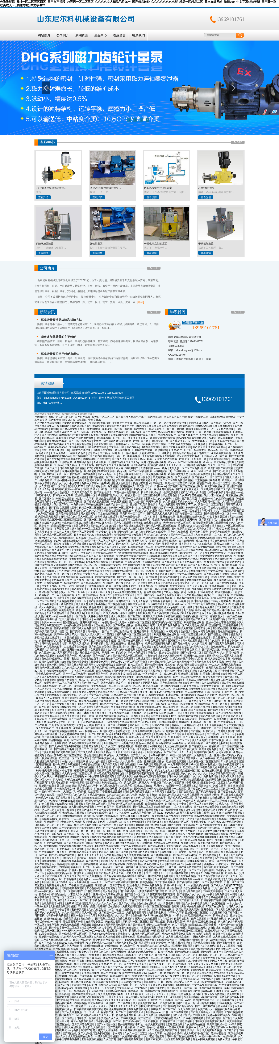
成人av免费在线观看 (189, 456)
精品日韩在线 (97, 794)
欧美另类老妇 (145, 486)
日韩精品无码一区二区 (215, 456)
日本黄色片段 (98, 900)
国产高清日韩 (78, 631)
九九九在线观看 (221, 888)
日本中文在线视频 (80, 450)
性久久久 (60, 1036)
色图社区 (159, 731)
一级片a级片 (150, 577)
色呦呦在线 (228, 1000)
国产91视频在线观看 (217, 834)
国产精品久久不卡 (180, 441)
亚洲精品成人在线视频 (72, 812)
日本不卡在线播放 (86, 704)
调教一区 (52, 664)
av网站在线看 (194, 864)
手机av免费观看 (137, 652)
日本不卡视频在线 (151, 492)
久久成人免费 (138, 543)
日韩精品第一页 (159, 441)
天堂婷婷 (158, 734)
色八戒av (67, 824)
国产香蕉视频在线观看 (55, 737)
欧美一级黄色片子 (81, 951)
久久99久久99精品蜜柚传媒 (57, 776)
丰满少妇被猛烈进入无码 (219, 879)
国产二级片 (75, 719)
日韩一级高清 (213, 692)
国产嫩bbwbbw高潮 (227, 1027)
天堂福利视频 (79, 985)
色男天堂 (128, 834)
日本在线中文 (153, 979)
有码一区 (199, 982)
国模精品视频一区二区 (101, 477)
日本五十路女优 (92, 719)
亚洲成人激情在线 (83, 522)
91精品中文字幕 (112, 537)
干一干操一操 (92, 1012)
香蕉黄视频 (192, 782)
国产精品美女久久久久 (73, 429)
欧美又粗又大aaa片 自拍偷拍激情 (75, 438)
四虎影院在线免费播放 (54, 558)
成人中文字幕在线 (111, 973)
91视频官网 (140, 534)
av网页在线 (41, 927)
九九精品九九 (115, 821)
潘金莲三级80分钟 (73, 921)
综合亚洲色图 (170, 495)
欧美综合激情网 (112, 719)
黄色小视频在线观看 (87, 610)
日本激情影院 (182, 985)
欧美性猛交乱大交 (178, 474)
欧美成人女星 (172, 510)
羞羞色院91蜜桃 (197, 927)
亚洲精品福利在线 (231, 664)
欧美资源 (184, 459)
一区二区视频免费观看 (160, 598)
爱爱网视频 (50, 845)
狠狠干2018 (106, 595)
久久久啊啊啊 (187, 540)
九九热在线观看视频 (176, 746)
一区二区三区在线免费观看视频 (169, 423)
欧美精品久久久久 (109, 1018)
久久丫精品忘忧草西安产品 (229, 510)
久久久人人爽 (62, 531)
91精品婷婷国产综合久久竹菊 (169, 564)
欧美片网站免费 (208, 749)
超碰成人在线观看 (121, 483)
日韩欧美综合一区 (189, 1030)
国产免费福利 (121, 670)
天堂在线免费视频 (108, 513)
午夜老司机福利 (180, 918)
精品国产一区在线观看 (179, 785)
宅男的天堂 (149, 537)
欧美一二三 (83, 749)
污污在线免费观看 (143, 758)
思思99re (93, 453)
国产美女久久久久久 (63, 704)
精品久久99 (224, 604)
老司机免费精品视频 (115, 1009)
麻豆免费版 (53, 459)
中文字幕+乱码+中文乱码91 (198, 979)
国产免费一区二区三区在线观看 (186, 486)
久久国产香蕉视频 (232, 812)
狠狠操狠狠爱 (62, 628)
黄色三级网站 (218, 646)
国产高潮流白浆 (211, 649)
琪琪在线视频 (203, 706)
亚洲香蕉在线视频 (92, 1039)
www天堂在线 (64, 555)
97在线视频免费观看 (106, 788)
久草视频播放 (79, 543)
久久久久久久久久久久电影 (122, 794)
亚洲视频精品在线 (188, 697)
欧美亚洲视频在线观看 (167, 634)
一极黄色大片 (116, 619)
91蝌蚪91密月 (170, 991)
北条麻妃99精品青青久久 (142, 951)
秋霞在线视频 (173, 616)
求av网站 (117, 1033)
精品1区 (64, 631)
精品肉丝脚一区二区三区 (170, 758)
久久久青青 (234, 918)
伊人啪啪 (58, 779)
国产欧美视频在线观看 (101, 601)
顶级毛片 (153, 652)
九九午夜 (54, 725)
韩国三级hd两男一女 (172, 831)
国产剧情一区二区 (135, 894)
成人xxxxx (190, 537)
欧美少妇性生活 (61, 589)
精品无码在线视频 (79, 546)
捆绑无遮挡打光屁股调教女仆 (88, 997)
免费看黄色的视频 (181, 933)
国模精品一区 (160, 658)
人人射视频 (54, 697)
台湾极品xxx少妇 (110, 697)
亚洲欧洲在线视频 (72, 815)
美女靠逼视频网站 (116, 643)
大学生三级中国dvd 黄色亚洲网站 (112, 441)
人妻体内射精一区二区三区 (134, 622)
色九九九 (98, 598)
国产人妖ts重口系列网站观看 (145, 501)
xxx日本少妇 (180, 915)
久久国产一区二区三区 (47, 815)
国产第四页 (205, 519)
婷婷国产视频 (177, 589)
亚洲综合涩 (65, 462)
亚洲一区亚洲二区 (201, 471)
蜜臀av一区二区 (233, 770)
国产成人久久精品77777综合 (204, 564)
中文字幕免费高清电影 (223, 773)
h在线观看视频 (173, 610)
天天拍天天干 (86, 664)
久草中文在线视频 (234, 725)
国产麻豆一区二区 (139, 725)
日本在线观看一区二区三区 (57, 685)
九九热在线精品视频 (117, 818)
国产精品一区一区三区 (112, 912)
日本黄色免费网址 (151, 447)
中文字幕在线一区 (98, 1003)
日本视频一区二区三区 (89, 537)
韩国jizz (218, 543)
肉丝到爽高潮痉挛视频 (203, 688)
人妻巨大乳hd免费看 (75, 791)
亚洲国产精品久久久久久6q (124, 462)
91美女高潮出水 (48, 933)
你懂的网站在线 (153, 592)
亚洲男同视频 (43, 764)
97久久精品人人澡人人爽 (86, 634)
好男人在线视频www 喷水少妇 (128, 580)
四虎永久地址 (185, 501)
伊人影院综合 (156, 836)
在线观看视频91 (48, 818)
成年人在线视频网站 (58, 425)
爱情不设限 (146, 468)
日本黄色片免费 (148, 909)
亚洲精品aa (236, 628)
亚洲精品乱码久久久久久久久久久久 (188, 773)
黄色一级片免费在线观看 (211, 562)
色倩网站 (168, 876)
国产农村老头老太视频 (74, 477)
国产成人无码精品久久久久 (111, 568)
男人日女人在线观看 (94, 1027)
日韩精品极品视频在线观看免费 (211, 522)
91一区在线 (140, 1000)
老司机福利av (93, 800)
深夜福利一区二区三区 (135, 921)
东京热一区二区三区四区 (215, 849)
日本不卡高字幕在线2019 (186, 649)
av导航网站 (165, 676)
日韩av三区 (179, 927)
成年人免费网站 (234, 571)
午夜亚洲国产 (128, 613)
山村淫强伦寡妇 (168, 722)
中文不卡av (229, 610)
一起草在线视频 (85, 767)
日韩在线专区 (81, 525)
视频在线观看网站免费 (158, 643)
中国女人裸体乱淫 (201, 936)
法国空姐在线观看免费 (178, 1039)
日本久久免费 (99, 589)
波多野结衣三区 (95, 921)
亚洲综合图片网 (115, 468)
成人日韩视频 (166, 903)
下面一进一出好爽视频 (128, 456)
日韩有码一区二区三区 (47, 667)
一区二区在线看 (191, 510)
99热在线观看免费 (155, 640)
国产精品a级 (172, 685)
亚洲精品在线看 (207, 537)
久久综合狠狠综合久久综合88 (159, 456)
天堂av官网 (209, 809)
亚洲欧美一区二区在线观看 (88, 728)
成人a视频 (202, 540)
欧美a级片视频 (44, 770)
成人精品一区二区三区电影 (77, 773)
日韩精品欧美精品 (111, 954)
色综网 (176, 906)
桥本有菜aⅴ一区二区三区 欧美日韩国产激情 (141, 444)
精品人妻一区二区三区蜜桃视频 (226, 450)
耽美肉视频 (125, 840)
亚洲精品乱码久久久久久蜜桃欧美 (214, 425)
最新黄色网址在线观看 (72, 734)
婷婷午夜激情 (81, 434)
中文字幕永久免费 (99, 571)
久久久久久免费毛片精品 (205, 776)
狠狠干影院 (130, 586)
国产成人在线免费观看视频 (114, 549)
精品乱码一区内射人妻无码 (133, 716)
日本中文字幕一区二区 (189, 803)
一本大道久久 (235, 903)
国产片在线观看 (123, 522)
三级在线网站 (182, 471)
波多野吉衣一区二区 (117, 504)
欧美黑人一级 (230, 480)
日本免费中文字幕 (96, 447)
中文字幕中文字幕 (124, 595)
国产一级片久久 (102, 655)
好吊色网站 (141, 625)
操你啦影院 (178, 528)
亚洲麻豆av (203, 598)
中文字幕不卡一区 (202, 441)
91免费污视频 (119, 501)
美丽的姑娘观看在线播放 (147, 522)
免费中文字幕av (91, 483)
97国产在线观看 (161, 725)
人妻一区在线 (217, 495)
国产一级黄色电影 (130, 516)
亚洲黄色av (107, 861)
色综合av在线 (89, 797)
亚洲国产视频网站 (182, 945)
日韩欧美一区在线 (120, 574)
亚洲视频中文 (128, 486)
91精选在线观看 (214, 873)
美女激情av (206, 555)
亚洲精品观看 (104, 979)
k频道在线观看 (94, 676)
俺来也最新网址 (176, 580)
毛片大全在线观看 (224, 519)
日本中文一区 (230, 692)
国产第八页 (122, 543)
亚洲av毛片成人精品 (66, 465)
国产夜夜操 (65, 640)
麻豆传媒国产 (201, 453)
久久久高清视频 (161, 613)
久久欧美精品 (52, 477)
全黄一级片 (62, 474)
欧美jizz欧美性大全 (216, 553)
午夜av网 (207, 510)
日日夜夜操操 (130, 453)
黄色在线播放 (123, 450)
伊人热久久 (224, 921)
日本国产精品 (164, 571)
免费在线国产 (125, 918)
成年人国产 (154, 543)
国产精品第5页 (100, 667)
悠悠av (166, 933)
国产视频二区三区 (96, 803)
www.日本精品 (104, 522)
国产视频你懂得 (117, 604)
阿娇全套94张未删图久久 (120, 734)
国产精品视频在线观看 (131, 1039)
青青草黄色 (165, 927)
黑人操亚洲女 (225, 1006)
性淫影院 (218, 1012)
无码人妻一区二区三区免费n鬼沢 (188, 468)
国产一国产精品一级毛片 (217, 423)
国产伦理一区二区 (191, 652)
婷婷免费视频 (144, 734)
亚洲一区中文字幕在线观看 (221, 622)
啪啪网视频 (55, 740)
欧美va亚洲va (161, 692)
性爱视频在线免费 (210, 673)
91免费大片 (233, 562)
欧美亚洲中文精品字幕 (47, 716)
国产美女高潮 (189, 498)
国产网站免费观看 (227, 583)
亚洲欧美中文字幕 (122, 423)
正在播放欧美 (103, 625)
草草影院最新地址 (103, 444)
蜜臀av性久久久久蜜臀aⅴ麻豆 (197, 546)
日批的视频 (41, 507)
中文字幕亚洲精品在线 (190, 574)
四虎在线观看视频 (105, 577)
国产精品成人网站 (218, 634)
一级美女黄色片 (77, 453)
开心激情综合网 (123, 631)
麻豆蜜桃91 (102, 885)
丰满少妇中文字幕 (106, 531)
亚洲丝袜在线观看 (77, 649)
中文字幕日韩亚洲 (217, 516)
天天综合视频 (96, 991)
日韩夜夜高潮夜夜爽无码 (140, 773)
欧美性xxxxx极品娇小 (114, 652)
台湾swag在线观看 (131, 982)
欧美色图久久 (225, 537)
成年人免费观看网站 (58, 692)
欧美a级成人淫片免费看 (165, 815)
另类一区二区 (58, 486)
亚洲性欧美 (144, 477)
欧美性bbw (231, 873)
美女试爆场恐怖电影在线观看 (75, 845)
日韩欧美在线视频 (109, 628)
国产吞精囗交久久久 (116, 598)
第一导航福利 (133, 432)
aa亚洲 (213, 438)
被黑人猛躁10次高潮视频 (167, 646)
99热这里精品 (135, 864)
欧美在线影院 (219, 818)
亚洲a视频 (134, 568)
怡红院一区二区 (109, 489)
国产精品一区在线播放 (83, 474)
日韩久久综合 (87, 465)
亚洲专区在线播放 (169, 652)
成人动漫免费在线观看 (137, 855)
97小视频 (101, 604)
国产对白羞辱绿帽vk (101, 456)
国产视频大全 (49, 571)
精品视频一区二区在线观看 (224, 746)
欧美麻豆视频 (219, 598)
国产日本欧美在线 (165, 882)
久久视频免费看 (66, 601)
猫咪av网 (116, 879)
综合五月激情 (104, 767)
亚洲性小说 (195, 423)
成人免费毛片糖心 (120, 858)
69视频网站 (92, 779)
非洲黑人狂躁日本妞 (229, 731)
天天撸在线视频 (225, 429)
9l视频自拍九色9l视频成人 (215, 767)
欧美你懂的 (134, 682)
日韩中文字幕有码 (213, 891)
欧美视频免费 (198, 571)
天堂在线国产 (76, 891)
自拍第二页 (220, 701)
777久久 (192, 504)
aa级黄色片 (99, 619)
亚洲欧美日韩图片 (90, 622)
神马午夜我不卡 (100, 679)
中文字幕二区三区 (209, 1000)
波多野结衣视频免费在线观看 (223, 779)
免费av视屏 (112, 815)
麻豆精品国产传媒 (61, 525)
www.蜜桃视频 (218, 939)
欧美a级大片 (228, 776)
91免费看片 (137, 818)
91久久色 (173, 818)
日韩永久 (87, 619)
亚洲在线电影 (168, 516)
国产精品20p (214, 610)
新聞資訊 (81, 35)
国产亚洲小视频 (43, 574)
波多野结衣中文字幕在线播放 (195, 543)
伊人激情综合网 (224, 558)
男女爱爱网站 (88, 513)
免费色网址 (149, 719)
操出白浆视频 (110, 486)
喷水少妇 (170, 664)
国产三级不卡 (116, 1027)
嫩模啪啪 (218, 706)
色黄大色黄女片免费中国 (218, 589)
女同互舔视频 (153, 670)
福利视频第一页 (123, 534)
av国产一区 (64, 794)
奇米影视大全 (133, 966)
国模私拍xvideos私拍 (169, 767)
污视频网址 (41, 510)
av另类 (97, 936)
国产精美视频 (49, 827)
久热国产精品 (218, 619)
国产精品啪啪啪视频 (171, 682)
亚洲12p (174, 891)
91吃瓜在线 (175, 737)
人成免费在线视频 (142, 731)
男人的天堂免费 (85, 604)
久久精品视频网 (230, 852)
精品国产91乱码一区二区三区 (214, 483)
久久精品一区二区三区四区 (57, 534)
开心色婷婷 (93, 888)
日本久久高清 (222, 991)
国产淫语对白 (47, 498)
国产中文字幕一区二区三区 (64, 927)
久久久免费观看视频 (205, 568)
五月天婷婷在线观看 (83, 1024)
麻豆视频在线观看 (132, 779)
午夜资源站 (105, 701)
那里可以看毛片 (63, 432)
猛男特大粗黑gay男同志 (219, 667)
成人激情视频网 (159, 553)
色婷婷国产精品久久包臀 (137, 564)
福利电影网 (107, 682)
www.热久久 (51, 492)
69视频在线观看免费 (178, 667)
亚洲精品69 (48, 438)
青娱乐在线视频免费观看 (220, 613)
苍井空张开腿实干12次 (164, 716)
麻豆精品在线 (164, 743)
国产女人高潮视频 (141, 646)
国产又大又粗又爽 (158, 558)
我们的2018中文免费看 (197, 888)
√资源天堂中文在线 (110, 564)
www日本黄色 (77, 586)
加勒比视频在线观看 (46, 758)
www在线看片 (101, 879)
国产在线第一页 (108, 824)
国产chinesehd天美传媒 (102, 933)
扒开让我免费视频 (63, 604)
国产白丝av (149, 432)
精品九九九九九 (183, 568)
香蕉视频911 (185, 525)
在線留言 (119, 35)
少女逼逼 (165, 649)
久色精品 (39, 553)
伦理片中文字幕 (85, 498)
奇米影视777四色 (49, 592)
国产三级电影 (82, 432)
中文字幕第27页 (175, 864)
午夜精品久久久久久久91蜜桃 (69, 954)
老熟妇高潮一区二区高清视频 (147, 897)
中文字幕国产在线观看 (82, 670)
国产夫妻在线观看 (97, 812)
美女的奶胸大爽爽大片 (84, 549)
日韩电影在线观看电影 (54, 643)
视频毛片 (235, 634)
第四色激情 (197, 549)
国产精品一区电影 (110, 453)
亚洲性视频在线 (95, 586)
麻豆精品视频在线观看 (47, 637)
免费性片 (80, 821)
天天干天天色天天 (82, 492)
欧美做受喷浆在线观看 (163, 438)
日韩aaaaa (160, 486)
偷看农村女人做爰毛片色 (121, 425)
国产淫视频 (122, 852)
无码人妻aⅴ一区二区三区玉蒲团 (129, 661)
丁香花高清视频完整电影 (63, 731)
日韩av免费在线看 (152, 885)
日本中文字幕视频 (119, 812)
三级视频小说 (199, 495)
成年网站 (122, 725)
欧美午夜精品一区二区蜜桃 (203, 743)
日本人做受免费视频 (213, 994)
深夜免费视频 (126, 746)
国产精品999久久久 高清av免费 (222, 652)
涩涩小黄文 (133, 885)
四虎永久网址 (174, 595)
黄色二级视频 (128, 815)
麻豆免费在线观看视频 (133, 1030)
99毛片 (175, 613)
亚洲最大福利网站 (218, 459)
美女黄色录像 (110, 891)
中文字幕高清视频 (178, 764)
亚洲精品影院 (220, 628)
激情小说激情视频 (200, 474)
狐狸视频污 (65, 434)
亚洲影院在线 (175, 888)
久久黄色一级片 (132, 610)
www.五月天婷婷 (208, 694)
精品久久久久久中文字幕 (66, 483)
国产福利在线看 (199, 531)
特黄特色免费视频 (126, 1015)
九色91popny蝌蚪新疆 (71, 800)
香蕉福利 (64, 994)
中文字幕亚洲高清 (62, 688)
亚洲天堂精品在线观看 (154, 462)
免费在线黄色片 (83, 462)
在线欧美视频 (171, 492)
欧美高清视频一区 (153, 685)
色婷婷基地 (67, 595)
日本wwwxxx (170, 900)
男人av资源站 (119, 960)
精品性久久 (140, 429)
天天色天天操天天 (48, 516)
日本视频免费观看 (143, 858)
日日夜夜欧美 (138, 598)
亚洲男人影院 (150, 682)
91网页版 (153, 549)
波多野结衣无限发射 (167, 546)
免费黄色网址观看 (57, 885)
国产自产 (107, 631)
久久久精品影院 (48, 610)
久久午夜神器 (208, 758)
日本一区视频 (204, 432)
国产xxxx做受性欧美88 (213, 824)
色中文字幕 (221, 858)
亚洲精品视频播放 (154, 761)
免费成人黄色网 (96, 821)
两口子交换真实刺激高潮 (177, 447)
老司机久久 (232, 906)
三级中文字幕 (232, 543)
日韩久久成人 (232, 477)
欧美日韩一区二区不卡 (121, 507)
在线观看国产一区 (67, 655)
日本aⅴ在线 (212, 966)
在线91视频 (230, 1036)
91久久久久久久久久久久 (124, 1006)
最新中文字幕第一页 (139, 604)
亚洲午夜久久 (124, 601)
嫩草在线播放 (199, 918)
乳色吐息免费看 (90, 658)
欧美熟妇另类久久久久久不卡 (165, 465)
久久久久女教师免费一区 (181, 661)
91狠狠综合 (55, 1027)
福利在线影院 (67, 537)
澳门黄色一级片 (67, 553)
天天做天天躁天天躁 (99, 592)
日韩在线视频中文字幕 (83, 994)
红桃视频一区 (136, 991)
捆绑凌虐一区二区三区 (171, 537)
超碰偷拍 (170, 803)
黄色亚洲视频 (231, 728)
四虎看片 (64, 818)
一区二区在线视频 (176, 964)
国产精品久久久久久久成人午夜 (180, 555)
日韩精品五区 (69, 858)
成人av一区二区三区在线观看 (185, 462)
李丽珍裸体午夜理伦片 (131, 474)
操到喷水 (44, 525)
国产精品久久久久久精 (131, 531)
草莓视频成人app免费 (165, 607)
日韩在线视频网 (95, 504)
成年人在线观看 (72, 1027)
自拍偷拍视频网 (73, 625)
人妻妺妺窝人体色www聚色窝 (55, 616)
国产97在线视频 (149, 861)
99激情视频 (80, 1003)
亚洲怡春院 (86, 885)
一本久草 (91, 915)
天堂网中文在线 (93, 480)
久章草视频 (100, 462)
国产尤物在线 (183, 477)
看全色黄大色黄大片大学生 (131, 555)
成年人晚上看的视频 (85, 824)
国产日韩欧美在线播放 (104, 758)
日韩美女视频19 (190, 685)
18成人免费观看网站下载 (171, 504)
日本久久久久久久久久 (95, 713)
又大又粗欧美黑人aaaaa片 (123, 740)
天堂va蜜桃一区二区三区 (177, 522)
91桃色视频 (217, 897)
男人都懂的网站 (194, 692)
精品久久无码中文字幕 (199, 528)
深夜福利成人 (43, 495)
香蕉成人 (191, 679)
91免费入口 (171, 812)
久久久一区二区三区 (219, 465)
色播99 (53, 800)
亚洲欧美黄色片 (224, 555)
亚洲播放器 (48, 882)
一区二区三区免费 (144, 571)
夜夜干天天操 (223, 489)
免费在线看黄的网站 (177, 731)
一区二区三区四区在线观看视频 (121, 882)
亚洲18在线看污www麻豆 (66, 489)
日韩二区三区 (136, 664)
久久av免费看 (58, 453)
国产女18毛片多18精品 (193, 492)
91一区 (65, 450)
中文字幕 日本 (117, 447)
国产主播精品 (186, 791)
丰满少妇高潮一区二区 (218, 1018)
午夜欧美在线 (200, 903)
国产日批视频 (215, 840)
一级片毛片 (93, 954)
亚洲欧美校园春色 (221, 453)
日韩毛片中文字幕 (63, 495)
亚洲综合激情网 (141, 519)
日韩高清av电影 (76, 710)
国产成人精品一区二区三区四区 (183, 957)
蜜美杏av (209, 864)
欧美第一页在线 (87, 858)
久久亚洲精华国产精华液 (224, 912)
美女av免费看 (104, 534)
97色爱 (221, 957)
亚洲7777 (161, 773)
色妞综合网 (117, 562)
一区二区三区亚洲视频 (194, 634)
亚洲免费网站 (136, 643)
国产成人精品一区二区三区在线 (164, 800)
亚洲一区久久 (220, 704)
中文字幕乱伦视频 (224, 462)
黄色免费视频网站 (228, 631)
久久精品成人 (196, 966)
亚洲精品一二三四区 (103, 942)
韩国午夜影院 (72, 658)
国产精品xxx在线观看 (187, 951)
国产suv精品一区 (107, 474)
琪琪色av (67, 522)
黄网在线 (224, 434)
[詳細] (140, 302)
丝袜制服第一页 (163, 471)
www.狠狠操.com (89, 731)
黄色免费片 (95, 607)
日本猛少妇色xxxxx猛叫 (48, 921)
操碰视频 (52, 553)
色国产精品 (206, 558)
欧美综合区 (157, 631)
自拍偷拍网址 (49, 861)
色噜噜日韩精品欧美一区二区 (186, 553)
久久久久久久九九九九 (145, 574)
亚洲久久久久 (101, 951)
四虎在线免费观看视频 (170, 701)
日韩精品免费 (136, 827)
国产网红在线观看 (59, 507)
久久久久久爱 (174, 836)
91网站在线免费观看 (160, 788)
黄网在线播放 (116, 589)
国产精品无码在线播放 (222, 643)
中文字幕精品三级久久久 (194, 619)
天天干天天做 (128, 749)
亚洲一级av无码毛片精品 (184, 558)
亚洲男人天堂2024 (153, 616)
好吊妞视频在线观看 (55, 670)
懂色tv (141, 752)
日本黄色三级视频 (192, 640)
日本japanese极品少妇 (207, 806)
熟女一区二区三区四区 (73, 592)
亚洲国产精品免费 (59, 836)
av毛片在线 (115, 909)
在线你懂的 (177, 692)
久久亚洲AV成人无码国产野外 (56, 652)
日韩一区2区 (165, 982)
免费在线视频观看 (212, 770)
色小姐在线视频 (58, 568)
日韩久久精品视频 (49, 661)
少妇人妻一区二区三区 (47, 773)
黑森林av (97, 1000)
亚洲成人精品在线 (201, 973)
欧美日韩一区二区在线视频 (96, 737)
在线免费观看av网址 (226, 894)
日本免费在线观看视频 (106, 845)
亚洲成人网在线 (143, 785)
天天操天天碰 (110, 764)
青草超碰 (105, 423)
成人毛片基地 (58, 797)
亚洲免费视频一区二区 (232, 670)
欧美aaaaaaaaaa (58, 447)
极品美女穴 (200, 450)
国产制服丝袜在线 (44, 555)
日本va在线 (74, 797)
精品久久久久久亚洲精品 (149, 510)
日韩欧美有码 (206, 592)
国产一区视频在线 (205, 1006)
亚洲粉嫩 (130, 1027)
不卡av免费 (108, 988)
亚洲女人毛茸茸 (131, 697)
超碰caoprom (66, 988)
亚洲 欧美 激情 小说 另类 (147, 628)
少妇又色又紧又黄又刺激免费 (189, 1015)
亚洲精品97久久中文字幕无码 (96, 969)
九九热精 (189, 610)
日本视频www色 (234, 492)
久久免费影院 (146, 586)
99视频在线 (112, 945)
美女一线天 (145, 994)
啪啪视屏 (209, 870)
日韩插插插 (97, 643)
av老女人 (53, 722)
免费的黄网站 (178, 586)
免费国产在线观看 (220, 531)
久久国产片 (126, 785)
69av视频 (47, 604)
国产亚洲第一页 (132, 537)
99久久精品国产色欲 (193, 613)
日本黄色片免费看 (205, 607)
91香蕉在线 (232, 528)
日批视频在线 (154, 876)
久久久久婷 (131, 994)
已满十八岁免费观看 (146, 918)
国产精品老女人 (227, 791)
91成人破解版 (111, 613)
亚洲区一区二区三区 (196, 912)
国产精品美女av (198, 746)
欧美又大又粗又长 (79, 643)
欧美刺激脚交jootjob (200, 915)
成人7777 (84, 679)
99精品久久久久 (143, 489)
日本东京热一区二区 (130, 685)
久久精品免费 (202, 525)
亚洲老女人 (124, 933)
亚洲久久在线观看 (156, 531)
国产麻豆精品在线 (74, 843)
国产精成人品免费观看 (97, 501)
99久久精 (41, 722)
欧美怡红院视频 (132, 719)
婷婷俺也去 (154, 583)
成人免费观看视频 (186, 876)
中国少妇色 (169, 670)
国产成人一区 (118, 679)
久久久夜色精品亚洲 (58, 613)
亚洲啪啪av (81, 776)
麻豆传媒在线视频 (161, 855)
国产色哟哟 (175, 824)
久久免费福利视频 (130, 1036)
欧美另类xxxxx (177, 604)
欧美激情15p (162, 806)
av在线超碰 (87, 577)
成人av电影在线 (209, 670)
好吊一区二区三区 (71, 722)
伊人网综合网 (75, 945)
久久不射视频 (180, 924)
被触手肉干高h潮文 (231, 964)
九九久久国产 (108, 746)
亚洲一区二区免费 (135, 583)
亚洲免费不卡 (99, 432)
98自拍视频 (214, 927)
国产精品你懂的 (154, 664)
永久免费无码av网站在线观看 (120, 957)
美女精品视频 (84, 444)
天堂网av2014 (66, 767)
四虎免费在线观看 (163, 477)
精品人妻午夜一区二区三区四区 (167, 429)
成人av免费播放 (48, 607)
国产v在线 (64, 985)
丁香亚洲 (74, 885)
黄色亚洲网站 (108, 888)
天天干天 (67, 697)
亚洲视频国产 (111, 743)
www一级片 (161, 468)
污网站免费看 (236, 719)
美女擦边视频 (113, 921)
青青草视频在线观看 (106, 516)
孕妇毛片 (209, 595)
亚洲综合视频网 (206, 1003)
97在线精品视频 (193, 595)
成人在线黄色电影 (224, 580)
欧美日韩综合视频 (198, 601)
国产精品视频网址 (91, 583)
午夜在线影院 (233, 845)
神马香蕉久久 (160, 604)
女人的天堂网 (200, 643)
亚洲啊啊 (94, 423)
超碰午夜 (128, 797)
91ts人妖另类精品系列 (197, 885)
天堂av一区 (139, 840)
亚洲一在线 (88, 716)
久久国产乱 (144, 815)
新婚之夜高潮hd (142, 483)
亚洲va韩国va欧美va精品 (68, 480)
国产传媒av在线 (164, 975)
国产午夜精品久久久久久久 (157, 568)
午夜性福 (219, 528)
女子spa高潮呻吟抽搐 (142, 701)
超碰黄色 (109, 480)
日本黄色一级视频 (186, 852)
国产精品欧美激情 (206, 791)
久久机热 (103, 858)
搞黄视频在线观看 (156, 474)
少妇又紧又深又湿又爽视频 (67, 501)
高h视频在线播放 (94, 945)
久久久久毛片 (80, 794)
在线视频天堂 (143, 658)
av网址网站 (172, 631)
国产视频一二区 (91, 682)
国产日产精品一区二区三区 (128, 655)
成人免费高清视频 (136, 667)
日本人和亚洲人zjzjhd (83, 692)
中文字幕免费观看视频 (109, 834)
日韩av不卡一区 (173, 885)
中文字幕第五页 (227, 722)
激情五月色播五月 (67, 679)
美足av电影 (132, 997)
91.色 (57, 540)
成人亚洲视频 (142, 423)
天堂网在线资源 (151, 562)
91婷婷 (54, 429)
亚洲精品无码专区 (117, 900)
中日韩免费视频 (71, 637)
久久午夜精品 (152, 779)
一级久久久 (68, 761)
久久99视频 (58, 710)
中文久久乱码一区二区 (96, 574)
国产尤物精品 (67, 607)
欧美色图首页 (94, 558)
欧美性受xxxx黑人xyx (149, 706)
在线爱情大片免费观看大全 (49, 649)
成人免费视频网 (88, 701)
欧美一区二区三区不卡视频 (180, 483)
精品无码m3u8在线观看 (171, 432)
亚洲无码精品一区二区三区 (155, 528)
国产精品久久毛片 (64, 749)
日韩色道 (158, 483)
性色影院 (93, 791)
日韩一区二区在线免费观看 (178, 628)
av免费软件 (77, 504)
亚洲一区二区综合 (147, 948)
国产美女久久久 (80, 589)
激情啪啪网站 (163, 1015)
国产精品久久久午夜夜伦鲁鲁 (225, 710)
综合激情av (143, 749)
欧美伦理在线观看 (194, 622)
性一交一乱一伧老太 (93, 930)
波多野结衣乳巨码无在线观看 (117, 658)
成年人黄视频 (193, 809)
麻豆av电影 (77, 915)
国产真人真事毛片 (188, 434)
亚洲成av (128, 510)
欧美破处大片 (62, 997)
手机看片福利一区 (219, 586)
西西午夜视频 (62, 543)
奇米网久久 (197, 873)
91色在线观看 (116, 432)
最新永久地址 (113, 728)
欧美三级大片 (114, 586)
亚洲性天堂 (187, 815)
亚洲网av (101, 740)
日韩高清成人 (233, 504)
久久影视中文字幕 (225, 441)
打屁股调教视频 (58, 719)
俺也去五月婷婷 (83, 873)
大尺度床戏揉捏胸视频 (66, 948)
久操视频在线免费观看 (47, 761)
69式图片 (52, 794)
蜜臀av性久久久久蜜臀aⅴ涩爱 (162, 498)
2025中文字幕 (176, 912)
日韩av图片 (155, 1000)
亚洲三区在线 (62, 574)
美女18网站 (94, 429)
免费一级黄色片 (51, 450)
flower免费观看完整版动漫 (192, 438)
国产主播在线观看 (224, 831)
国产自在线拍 (126, 824)
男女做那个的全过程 (125, 927)
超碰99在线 (231, 840)
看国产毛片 (107, 688)
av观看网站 (180, 743)
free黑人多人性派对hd (166, 843)
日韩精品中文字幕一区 (145, 450)
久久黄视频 (169, 501)
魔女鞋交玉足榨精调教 (87, 652)
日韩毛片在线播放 (184, 598)
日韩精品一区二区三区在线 (161, 525)
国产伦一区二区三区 (182, 534)
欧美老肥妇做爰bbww (59, 456)
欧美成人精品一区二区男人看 (162, 710)
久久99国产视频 (45, 513)
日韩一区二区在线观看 (176, 1012)
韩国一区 (81, 601)
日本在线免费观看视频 (72, 468)
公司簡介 (63, 35)
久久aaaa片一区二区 (180, 450)
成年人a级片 (130, 528)
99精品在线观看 (91, 764)
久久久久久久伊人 (138, 438)
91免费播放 (104, 459)
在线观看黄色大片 (145, 480)
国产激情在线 (206, 679)
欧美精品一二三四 (49, 595)
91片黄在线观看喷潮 (232, 761)
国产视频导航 (80, 456)
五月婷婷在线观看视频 (47, 423)
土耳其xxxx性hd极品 (56, 870)
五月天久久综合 (128, 903)
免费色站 (224, 997)
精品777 (182, 834)
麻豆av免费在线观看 (97, 562)
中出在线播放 (236, 553)
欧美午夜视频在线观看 (137, 849)
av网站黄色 (156, 746)
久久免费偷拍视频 (224, 498)
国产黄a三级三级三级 (129, 577)
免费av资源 (224, 1039)
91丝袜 (163, 450)
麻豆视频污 (116, 975)
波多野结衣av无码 (153, 610)
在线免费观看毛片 (164, 489)
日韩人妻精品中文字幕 (218, 658)
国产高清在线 (185, 882)
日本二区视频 (217, 740)
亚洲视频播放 (231, 625)
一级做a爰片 (222, 595)
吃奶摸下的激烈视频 (163, 519)
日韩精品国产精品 (181, 453)
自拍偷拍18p (139, 915)
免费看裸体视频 (222, 432)
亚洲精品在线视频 (188, 673)
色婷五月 (65, 492)
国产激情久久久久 (189, 900)
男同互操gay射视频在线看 (194, 812)
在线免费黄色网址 (98, 661)
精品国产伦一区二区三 (114, 1012)
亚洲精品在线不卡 (107, 692)
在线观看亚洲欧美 (187, 519)
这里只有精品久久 (69, 619)
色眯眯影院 (60, 743)
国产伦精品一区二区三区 (189, 513)
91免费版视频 (218, 797)
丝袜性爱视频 (77, 960)
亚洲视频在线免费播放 (148, 834)
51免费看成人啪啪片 (104, 553)
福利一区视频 (189, 592)
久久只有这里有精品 (87, 595)
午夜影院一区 (110, 622)
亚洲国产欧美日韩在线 (143, 504)
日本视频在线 (226, 836)
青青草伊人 (192, 758)
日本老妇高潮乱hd (84, 534)
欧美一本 (75, 713)
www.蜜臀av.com (71, 930)
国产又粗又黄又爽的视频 (202, 604)
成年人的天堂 (139, 549)
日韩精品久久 (68, 516)
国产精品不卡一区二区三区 (168, 507)
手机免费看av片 (167, 434)
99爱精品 (183, 948)
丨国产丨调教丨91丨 (155, 873)
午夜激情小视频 (68, 571)
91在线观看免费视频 (180, 444)
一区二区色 (80, 616)
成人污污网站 (49, 434)
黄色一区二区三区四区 (211, 504)
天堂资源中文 (205, 831)
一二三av (214, 664)
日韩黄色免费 (217, 577)
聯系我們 (138, 35)
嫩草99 (105, 483)
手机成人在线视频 (218, 507)
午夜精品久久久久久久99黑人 (154, 945)
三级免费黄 (111, 722)
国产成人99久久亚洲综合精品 (88, 425)
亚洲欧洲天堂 (77, 558)
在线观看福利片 (53, 583)
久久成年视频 (98, 761)
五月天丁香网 (81, 640)
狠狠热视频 (146, 882)
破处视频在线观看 (201, 637)
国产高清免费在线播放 (229, 713)
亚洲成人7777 (76, 486)
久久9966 (185, 495)
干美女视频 (48, 752)
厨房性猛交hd (108, 731)
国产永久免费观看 (178, 531)
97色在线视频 (47, 803)
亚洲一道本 (232, 740)
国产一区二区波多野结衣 (187, 676)
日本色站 (62, 831)
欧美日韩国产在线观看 (221, 468)
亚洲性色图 (140, 788)
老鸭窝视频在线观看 (73, 888)
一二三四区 (108, 634)
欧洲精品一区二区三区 (59, 562)
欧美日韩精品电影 (196, 507)
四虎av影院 (137, 670)
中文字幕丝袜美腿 (99, 694)
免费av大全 (50, 767)
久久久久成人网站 (156, 737)
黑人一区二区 (85, 516)
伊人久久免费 (199, 740)
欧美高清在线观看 (98, 706)
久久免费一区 (199, 459)
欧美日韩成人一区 (137, 673)
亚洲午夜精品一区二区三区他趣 (89, 507)
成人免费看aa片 (45, 728)
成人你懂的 (211, 549)
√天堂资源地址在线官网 (117, 519)
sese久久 (96, 882)
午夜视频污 (74, 764)
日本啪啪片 (94, 631)
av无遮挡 (88, 725)
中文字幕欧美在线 (71, 459)
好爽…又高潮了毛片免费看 (162, 459)
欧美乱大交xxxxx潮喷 (55, 564)
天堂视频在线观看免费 (208, 480)
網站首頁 (44, 35)
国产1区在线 (70, 1033)
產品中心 (100, 35)
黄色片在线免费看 (81, 982)
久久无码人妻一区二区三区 (76, 936)
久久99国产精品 (120, 434)
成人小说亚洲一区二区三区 (126, 616)
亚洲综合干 (202, 897)
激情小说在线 (223, 979)
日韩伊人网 (75, 870)
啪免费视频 (233, 994)
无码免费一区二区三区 (151, 957)
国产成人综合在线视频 (195, 625)
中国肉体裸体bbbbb (50, 791)
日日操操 (126, 628)
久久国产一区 (139, 713)
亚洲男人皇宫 (140, 540)
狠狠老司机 (82, 761)
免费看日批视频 (157, 912)
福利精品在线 (58, 894)
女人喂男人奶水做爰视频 (122, 649)
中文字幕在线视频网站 (132, 710)
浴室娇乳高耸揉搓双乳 (75, 423)
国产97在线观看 (137, 960)
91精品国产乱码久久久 (143, 434)
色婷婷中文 (156, 673)
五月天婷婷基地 (171, 728)
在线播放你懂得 (173, 1033)
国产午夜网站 (157, 667)
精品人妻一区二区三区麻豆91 (135, 607)
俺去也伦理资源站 (208, 843)
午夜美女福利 (77, 447)
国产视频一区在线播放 (131, 498)
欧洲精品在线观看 (176, 761)
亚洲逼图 (213, 737)
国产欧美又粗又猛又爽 (160, 513)
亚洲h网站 (82, 607)
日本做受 (83, 906)
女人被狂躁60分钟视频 (82, 806)
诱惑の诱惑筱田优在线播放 (192, 664)
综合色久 (95, 988)
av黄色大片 (237, 507)
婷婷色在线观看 (113, 510)
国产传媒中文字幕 (81, 598)
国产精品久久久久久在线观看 (113, 465)
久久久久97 (238, 767)
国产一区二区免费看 (80, 441)
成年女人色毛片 (183, 982)
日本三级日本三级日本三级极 (112, 831)
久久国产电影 (181, 688)
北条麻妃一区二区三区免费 (203, 761)
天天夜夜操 (223, 607)
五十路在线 (190, 701)
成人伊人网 (170, 673)
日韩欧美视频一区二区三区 (111, 438)
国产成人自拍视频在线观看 (119, 843)
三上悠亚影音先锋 (155, 888)
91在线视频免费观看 (231, 549)
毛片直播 (74, 737)
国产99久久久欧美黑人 (47, 912)
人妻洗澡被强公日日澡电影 (154, 453)
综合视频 (71, 785)
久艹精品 (190, 831)
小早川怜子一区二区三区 (157, 637)
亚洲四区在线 (91, 746)
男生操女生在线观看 (46, 734)
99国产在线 (124, 540)
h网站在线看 (117, 667)
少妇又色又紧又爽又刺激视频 (156, 985)
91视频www (205, 498)
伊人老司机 (78, 849)
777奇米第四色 (95, 468)
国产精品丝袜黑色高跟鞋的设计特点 (109, 646)
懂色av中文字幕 (48, 537)
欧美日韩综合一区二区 (86, 697)
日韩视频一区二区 (173, 1000)
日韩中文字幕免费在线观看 (210, 1021)
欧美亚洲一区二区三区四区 (117, 429)
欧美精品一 (42, 797)
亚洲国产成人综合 (194, 655)
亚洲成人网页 (93, 613)
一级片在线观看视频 (106, 1036)
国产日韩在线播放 (49, 706)
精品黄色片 (216, 616)
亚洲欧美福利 (185, 1021)
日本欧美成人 (90, 489)
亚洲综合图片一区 (85, 495)
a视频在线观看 (208, 434)
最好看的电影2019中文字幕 (100, 471)
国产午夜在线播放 (123, 625)
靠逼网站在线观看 (57, 441)
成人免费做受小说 (79, 942)
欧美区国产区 (141, 441)
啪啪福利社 (89, 459)
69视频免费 (143, 613)
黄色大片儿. (162, 954)
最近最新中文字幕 (117, 930)
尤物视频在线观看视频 (199, 580)
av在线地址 (222, 864)
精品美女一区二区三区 (230, 688)
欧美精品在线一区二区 (177, 821)
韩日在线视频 (127, 764)
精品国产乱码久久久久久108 (136, 692)
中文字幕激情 (216, 571)
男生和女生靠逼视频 (60, 510)
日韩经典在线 (47, 474)
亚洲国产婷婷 (170, 543)
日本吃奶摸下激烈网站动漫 (181, 694)
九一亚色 (223, 855)
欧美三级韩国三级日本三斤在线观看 (179, 794)
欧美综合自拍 (191, 767)
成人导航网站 (226, 438)
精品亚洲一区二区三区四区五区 (65, 519)
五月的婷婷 (207, 489)
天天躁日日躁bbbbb (92, 924)
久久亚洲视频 (217, 903)
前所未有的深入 (48, 640)
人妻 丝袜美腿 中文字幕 (209, 534)
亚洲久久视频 (228, 737)
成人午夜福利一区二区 (208, 501)
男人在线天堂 (236, 646)
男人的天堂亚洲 (71, 716)
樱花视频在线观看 (84, 770)
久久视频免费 (64, 728)
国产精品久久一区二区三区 (207, 477)
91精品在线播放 (65, 498)
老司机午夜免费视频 (57, 915)
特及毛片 (121, 682)
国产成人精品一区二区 (180, 797)
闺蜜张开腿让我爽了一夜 (200, 429)
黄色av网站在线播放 (204, 631)
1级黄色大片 (186, 425)
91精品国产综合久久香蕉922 (147, 812)
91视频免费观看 (155, 694)
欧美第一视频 (192, 682)
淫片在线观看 (178, 960)
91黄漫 (190, 432)
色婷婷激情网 (138, 558)
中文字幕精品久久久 (151, 740)
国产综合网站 (93, 486)
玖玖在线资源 (189, 749)
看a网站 (208, 462)
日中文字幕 (61, 1000)
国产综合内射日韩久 (209, 827)
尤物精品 (43, 429)
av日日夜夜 (235, 1024)
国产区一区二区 (93, 519)
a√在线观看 (198, 667)
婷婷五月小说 (49, 504)
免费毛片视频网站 (136, 912)
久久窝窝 (44, 486)
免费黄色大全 (189, 843)
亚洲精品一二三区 (111, 610)
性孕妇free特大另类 (139, 679)
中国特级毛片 (133, 562)
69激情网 (64, 867)
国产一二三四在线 (120, 1003)
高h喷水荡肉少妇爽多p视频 (151, 824)
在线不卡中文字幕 (59, 909)
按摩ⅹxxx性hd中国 (73, 540)
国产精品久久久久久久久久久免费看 (156, 425)
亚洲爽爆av (53, 694)
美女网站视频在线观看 (131, 525)
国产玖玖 (64, 504)
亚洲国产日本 (226, 568)
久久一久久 (185, 752)
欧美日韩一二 (191, 849)
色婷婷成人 (189, 800)
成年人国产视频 (225, 679)
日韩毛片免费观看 (221, 601)
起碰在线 (64, 982)
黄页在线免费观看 (210, 716)
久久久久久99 (72, 876)
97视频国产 (132, 468)
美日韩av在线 (62, 634)
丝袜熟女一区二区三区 (82, 568)
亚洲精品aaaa (154, 1012)
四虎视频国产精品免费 (74, 661)
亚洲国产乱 (215, 625)
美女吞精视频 (85, 788)
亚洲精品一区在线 (113, 583)
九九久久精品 (141, 601)
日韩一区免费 (121, 701)
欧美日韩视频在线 (215, 486)
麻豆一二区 (174, 713)
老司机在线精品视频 (179, 942)
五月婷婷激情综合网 (194, 465)
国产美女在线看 (103, 492)
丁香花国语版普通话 (111, 791)
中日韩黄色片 (79, 1006)
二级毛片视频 (171, 592)
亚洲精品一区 (189, 728)
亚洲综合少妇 (199, 821)
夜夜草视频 (92, 861)
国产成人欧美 (221, 471)
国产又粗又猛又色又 (188, 489)
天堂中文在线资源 (98, 616)
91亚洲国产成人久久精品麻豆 (168, 782)
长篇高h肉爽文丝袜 (225, 975)
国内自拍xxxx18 (151, 966)
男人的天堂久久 (51, 858)
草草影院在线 (139, 465)
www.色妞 (219, 973)
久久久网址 (188, 713)
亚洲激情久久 (62, 598)
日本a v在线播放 (226, 945)
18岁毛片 (109, 755)
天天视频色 (199, 444)
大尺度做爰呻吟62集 (202, 948)
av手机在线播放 (100, 434)
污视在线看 (110, 607)
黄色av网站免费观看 (204, 1039)
